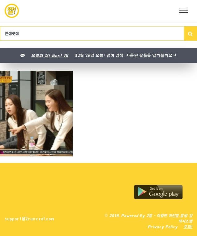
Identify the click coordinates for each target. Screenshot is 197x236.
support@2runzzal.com (29, 219)
